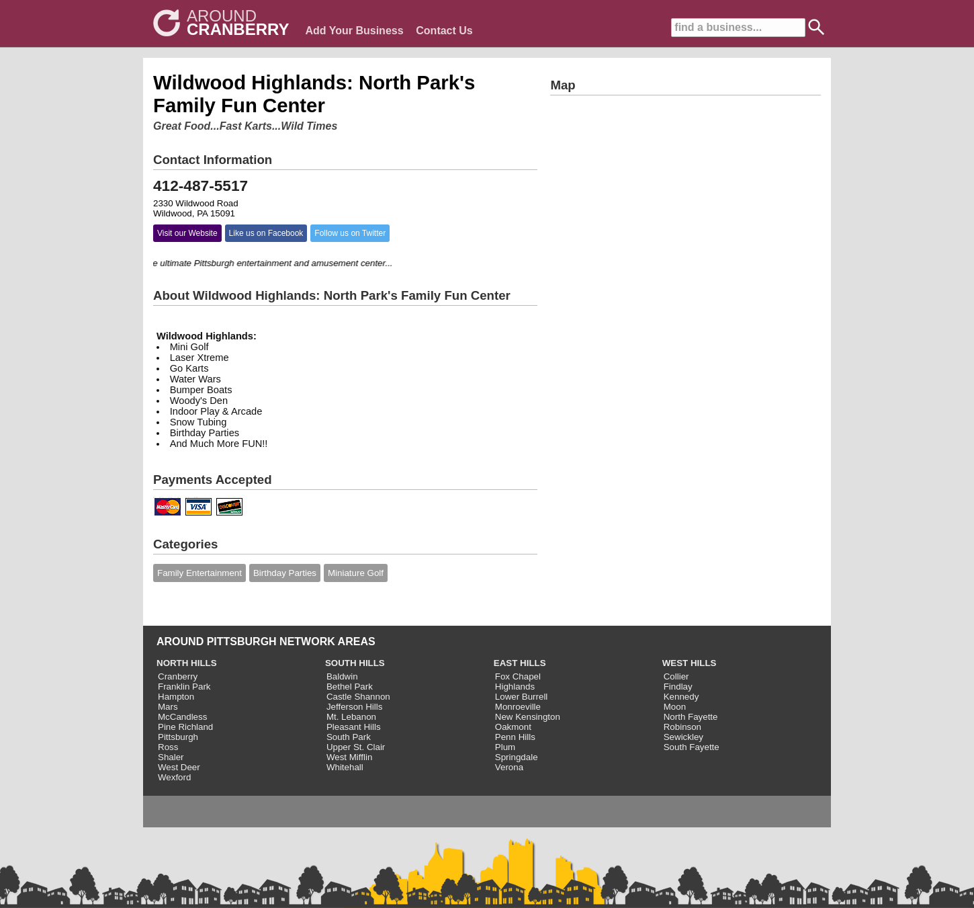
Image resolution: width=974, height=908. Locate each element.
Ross (168, 747)
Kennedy (681, 697)
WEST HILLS (689, 663)
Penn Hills (515, 737)
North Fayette (691, 717)
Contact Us (444, 30)
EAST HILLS (520, 663)
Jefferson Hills (354, 707)
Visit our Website (187, 233)
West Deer (179, 767)
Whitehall (344, 767)
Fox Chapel (518, 676)
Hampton (176, 697)
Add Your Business (354, 30)
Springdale (516, 757)
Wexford (174, 777)
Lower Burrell (521, 697)
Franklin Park (184, 687)
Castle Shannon (358, 697)
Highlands (515, 687)
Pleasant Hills (353, 727)
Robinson (682, 727)
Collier (676, 676)
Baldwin (342, 676)
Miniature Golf (356, 573)
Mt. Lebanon (351, 717)
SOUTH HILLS (355, 663)
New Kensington (527, 717)
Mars (168, 707)
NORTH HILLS (187, 663)
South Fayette (691, 747)
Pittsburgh (178, 737)
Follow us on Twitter (350, 233)
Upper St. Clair (355, 747)
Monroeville (518, 707)
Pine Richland (185, 727)
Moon (675, 707)
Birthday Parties (284, 573)
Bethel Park (349, 687)
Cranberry (177, 676)
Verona (509, 767)
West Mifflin (349, 757)
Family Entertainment (199, 573)
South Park (348, 737)
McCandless (182, 717)
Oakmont (513, 727)
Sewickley (683, 737)
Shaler (171, 757)
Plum (505, 747)
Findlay (678, 687)
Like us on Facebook (266, 233)
